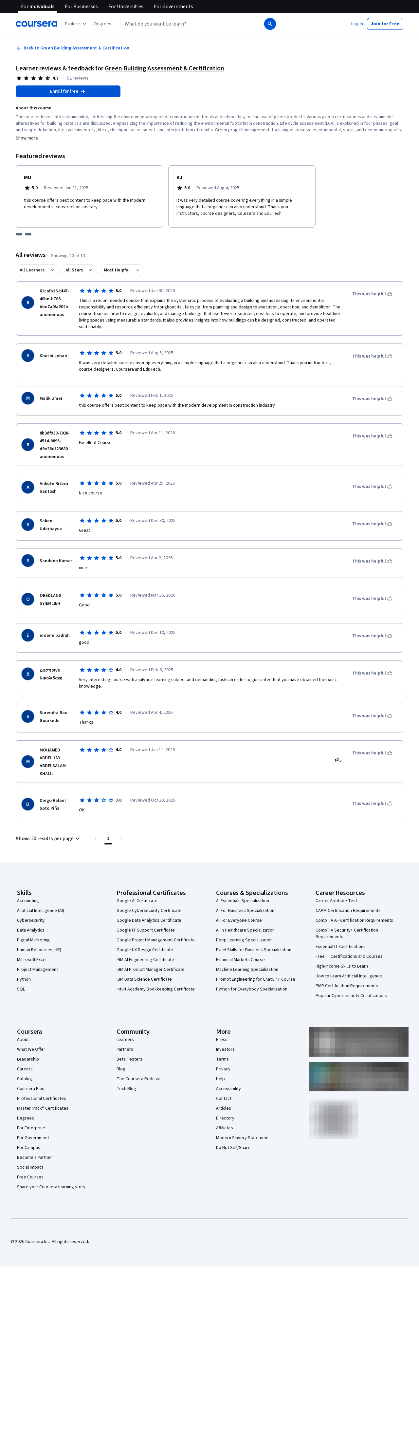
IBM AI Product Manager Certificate (151, 969)
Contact (223, 1098)
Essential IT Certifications (341, 946)
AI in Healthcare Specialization (245, 930)
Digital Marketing (33, 940)
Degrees (25, 1118)
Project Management (37, 969)
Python (24, 979)
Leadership (28, 1059)
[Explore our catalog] (76, 24)
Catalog (24, 1079)
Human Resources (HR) (39, 950)
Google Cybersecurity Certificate (149, 910)
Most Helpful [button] (117, 270)
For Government (33, 1138)
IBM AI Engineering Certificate (145, 959)
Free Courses (30, 1177)
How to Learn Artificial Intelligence (349, 976)
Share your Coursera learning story (51, 1187)
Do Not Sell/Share (233, 1147)
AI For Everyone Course (239, 920)
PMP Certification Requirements (347, 986)
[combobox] (185, 24)
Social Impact (30, 1167)
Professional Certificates (41, 1098)
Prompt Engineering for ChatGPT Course (255, 979)
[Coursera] (36, 24)
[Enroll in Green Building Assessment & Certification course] (68, 91)
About (23, 1039)
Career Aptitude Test (336, 901)
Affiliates (224, 1128)
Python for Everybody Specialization (251, 989)
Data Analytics (31, 930)
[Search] (270, 24)
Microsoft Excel (31, 959)
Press (222, 1039)
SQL (21, 989)
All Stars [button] (74, 270)
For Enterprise (31, 1128)
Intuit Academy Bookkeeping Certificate (156, 989)
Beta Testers (129, 1059)
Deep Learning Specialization (244, 940)
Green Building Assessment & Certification (164, 68)
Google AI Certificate (137, 901)
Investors (225, 1049)
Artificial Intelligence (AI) (40, 910)
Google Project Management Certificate (156, 940)
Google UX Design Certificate (145, 950)
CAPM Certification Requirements (348, 910)
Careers (25, 1069)
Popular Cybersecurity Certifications (351, 995)
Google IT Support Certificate (146, 930)
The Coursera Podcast (139, 1079)
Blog (121, 1069)
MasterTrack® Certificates (42, 1108)
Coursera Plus (30, 1088)
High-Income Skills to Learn (342, 966)
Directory (225, 1118)
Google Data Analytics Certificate (149, 920)
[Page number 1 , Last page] (108, 838)
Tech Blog (126, 1088)
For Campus (28, 1147)
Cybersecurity (31, 920)
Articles (223, 1108)
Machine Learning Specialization (247, 969)
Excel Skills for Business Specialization (253, 950)
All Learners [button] (32, 270)
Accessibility (228, 1088)
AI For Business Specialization (245, 910)
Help (220, 1079)
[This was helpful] (372, 294)
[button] (103, 24)
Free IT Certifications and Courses (349, 956)
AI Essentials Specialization (242, 901)
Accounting (28, 901)
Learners (125, 1039)
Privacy (223, 1069)
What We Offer (31, 1049)
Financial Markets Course (240, 959)
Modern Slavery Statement (242, 1138)
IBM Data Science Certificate (144, 979)
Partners (125, 1049)
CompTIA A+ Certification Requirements (354, 920)
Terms (222, 1059)
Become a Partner (34, 1157)
